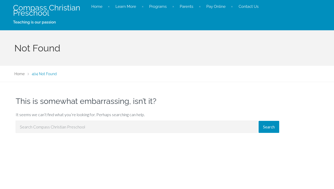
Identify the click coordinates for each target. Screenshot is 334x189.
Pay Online (216, 6)
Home (96, 6)
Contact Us (248, 6)
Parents (186, 6)
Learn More (125, 6)
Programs (158, 6)
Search (269, 127)
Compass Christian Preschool (46, 10)
